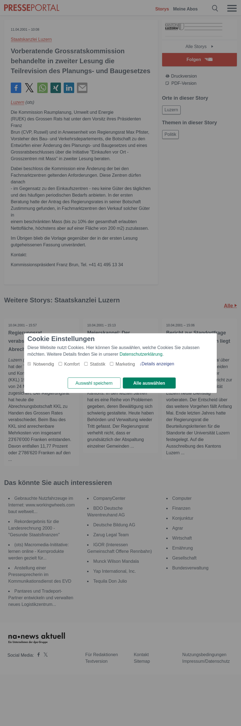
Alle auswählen (149, 383)
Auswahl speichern (94, 383)
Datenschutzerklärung (141, 354)
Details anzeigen (157, 363)
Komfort (72, 364)
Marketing (125, 364)
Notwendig (43, 364)
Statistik (97, 364)
